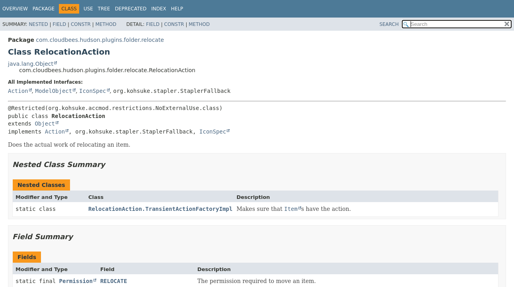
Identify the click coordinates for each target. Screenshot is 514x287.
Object (45, 123)
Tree (104, 9)
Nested (38, 24)
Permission (76, 281)
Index (158, 9)
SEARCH (389, 24)
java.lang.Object (30, 64)
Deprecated (131, 9)
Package (44, 9)
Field (59, 24)
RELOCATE (113, 281)
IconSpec (92, 91)
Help (177, 9)
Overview (15, 9)
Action (18, 91)
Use (88, 9)
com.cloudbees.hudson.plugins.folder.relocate (100, 40)
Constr (81, 24)
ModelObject (53, 91)
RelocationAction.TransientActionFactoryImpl (160, 209)
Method (106, 24)
